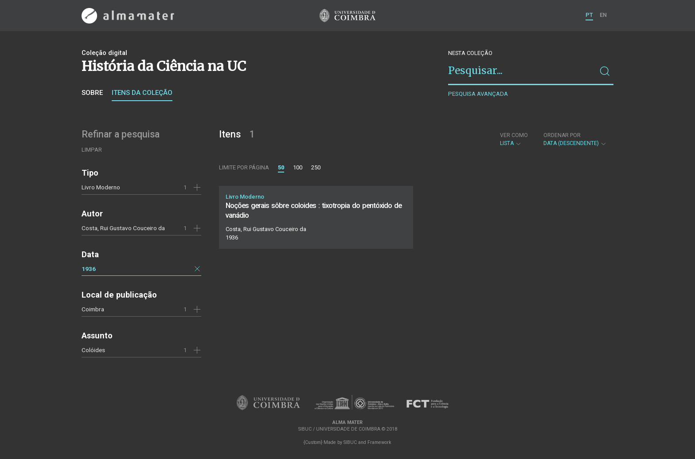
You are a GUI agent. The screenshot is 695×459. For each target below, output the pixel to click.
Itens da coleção (142, 93)
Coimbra (93, 309)
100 (297, 167)
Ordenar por (562, 135)
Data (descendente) (575, 139)
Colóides (93, 349)
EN (603, 15)
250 (315, 167)
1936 (89, 268)
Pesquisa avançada (478, 93)
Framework (379, 442)
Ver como (514, 135)
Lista (514, 139)
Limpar (92, 149)
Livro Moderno (101, 187)
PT (589, 15)
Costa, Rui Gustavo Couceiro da (123, 227)
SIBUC (350, 442)
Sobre (92, 93)
